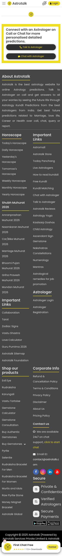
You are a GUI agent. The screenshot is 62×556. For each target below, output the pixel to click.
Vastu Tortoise (11, 401)
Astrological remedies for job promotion (43, 279)
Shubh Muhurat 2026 (13, 205)
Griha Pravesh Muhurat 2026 (11, 277)
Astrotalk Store (42, 154)
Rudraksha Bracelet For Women (14, 479)
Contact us (41, 424)
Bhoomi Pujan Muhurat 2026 (11, 265)
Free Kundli (40, 181)
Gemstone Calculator (9, 410)
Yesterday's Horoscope (9, 159)
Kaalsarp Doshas (44, 222)
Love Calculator (12, 340)
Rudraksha (9, 387)
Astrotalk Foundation (15, 360)
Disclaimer (39, 402)
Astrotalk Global (12, 514)
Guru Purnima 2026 (14, 347)
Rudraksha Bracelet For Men (14, 467)
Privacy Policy (41, 395)
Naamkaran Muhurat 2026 (15, 229)
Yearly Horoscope (13, 194)
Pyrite (5, 451)
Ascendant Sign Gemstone (43, 238)
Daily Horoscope (12, 150)
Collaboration (11, 312)
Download (52, 547)
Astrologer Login (43, 300)
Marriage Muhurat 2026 (13, 253)
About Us (38, 409)
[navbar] (4, 3)
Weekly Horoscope (14, 181)
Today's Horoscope (14, 143)
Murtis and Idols (12, 488)
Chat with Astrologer (46, 195)
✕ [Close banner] (4, 541)
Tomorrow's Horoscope (9, 171)
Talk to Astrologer (44, 202)
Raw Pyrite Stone (12, 495)
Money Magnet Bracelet (11, 504)
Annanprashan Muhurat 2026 (11, 217)
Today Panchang (44, 161)
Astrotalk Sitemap (13, 353)
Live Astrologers (43, 168)
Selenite (7, 457)
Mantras (38, 267)
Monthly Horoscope (14, 188)
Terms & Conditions (45, 388)
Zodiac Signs (10, 326)
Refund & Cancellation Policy (45, 378)
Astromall (39, 147)
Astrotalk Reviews (44, 209)
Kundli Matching (43, 188)
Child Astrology (42, 229)
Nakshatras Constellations (42, 250)
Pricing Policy (41, 416)
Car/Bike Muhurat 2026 (13, 241)
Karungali (8, 394)
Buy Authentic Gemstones (11, 434)
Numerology (41, 260)
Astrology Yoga (42, 215)
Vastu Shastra (11, 333)
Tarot (5, 319)
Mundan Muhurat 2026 (13, 289)
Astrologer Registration (40, 309)
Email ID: (46, 459)
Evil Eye (6, 380)
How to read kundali (46, 175)
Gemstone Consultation (10, 422)
